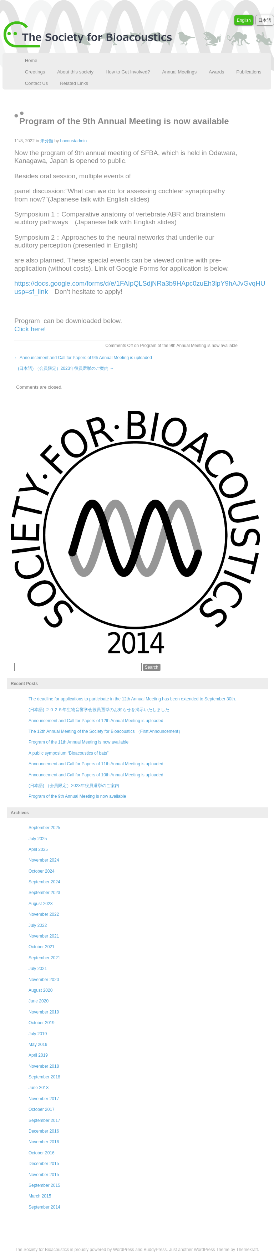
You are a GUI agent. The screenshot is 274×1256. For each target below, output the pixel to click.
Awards (216, 72)
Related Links (74, 83)
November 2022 (44, 914)
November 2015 (44, 1174)
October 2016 (42, 1152)
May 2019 (38, 1044)
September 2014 (44, 1207)
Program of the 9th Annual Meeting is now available (77, 796)
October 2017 (42, 1109)
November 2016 (44, 1141)
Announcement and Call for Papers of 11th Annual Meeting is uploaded (96, 763)
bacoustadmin (73, 140)
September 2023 (44, 892)
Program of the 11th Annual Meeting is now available (78, 742)
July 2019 (38, 1033)
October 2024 (42, 871)
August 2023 (40, 903)
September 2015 (44, 1185)
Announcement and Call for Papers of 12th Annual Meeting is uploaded (96, 720)
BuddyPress (155, 1249)
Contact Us (36, 83)
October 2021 (42, 946)
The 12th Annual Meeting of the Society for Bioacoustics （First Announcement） (106, 731)
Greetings (35, 72)
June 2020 (39, 1001)
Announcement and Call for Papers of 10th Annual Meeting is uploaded (96, 774)
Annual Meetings (179, 72)
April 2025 (38, 849)
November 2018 (44, 1066)
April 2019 (38, 1055)
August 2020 (40, 990)
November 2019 (44, 1012)
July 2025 (38, 838)
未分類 (46, 140)
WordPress (123, 1249)
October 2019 (42, 1022)
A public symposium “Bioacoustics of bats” (68, 753)
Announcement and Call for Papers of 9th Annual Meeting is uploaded (83, 357)
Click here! (30, 329)
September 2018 (44, 1076)
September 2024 (44, 881)
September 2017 (44, 1120)
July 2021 (38, 968)
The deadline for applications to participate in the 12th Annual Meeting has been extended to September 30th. (132, 698)
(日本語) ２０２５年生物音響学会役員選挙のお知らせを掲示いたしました (99, 709)
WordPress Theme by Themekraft (226, 1249)
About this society (75, 72)
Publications (248, 72)
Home (31, 60)
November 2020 (44, 979)
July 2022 (38, 925)
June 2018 (39, 1087)
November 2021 (44, 936)
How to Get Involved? (128, 72)
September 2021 (44, 957)
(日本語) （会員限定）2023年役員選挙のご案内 (66, 368)
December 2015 (44, 1163)
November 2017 (44, 1098)
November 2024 (44, 860)
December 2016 (44, 1131)
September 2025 (44, 827)
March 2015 (40, 1196)
